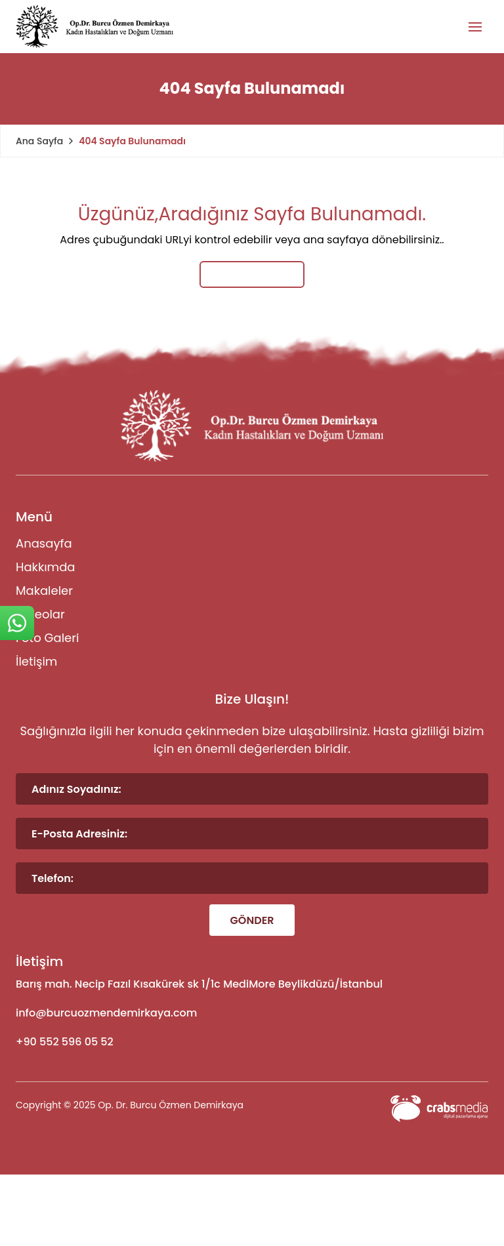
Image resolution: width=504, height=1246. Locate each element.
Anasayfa (44, 543)
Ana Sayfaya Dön (251, 274)
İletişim (36, 661)
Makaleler (44, 590)
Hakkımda (45, 567)
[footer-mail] (252, 1013)
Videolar (40, 614)
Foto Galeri (47, 638)
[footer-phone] (252, 1042)
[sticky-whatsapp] (17, 623)
